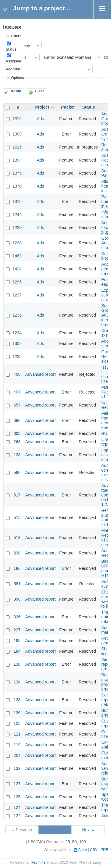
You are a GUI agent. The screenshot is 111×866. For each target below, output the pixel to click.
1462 (17, 256)
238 (17, 553)
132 (17, 768)
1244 (17, 214)
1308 (17, 343)
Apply (16, 91)
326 (17, 617)
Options (17, 78)
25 (67, 841)
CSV (94, 850)
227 (17, 630)
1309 (17, 134)
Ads (40, 118)
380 (17, 420)
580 (17, 472)
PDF (104, 850)
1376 (17, 118)
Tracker (67, 107)
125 (17, 796)
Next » (88, 830)
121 (17, 734)
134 (17, 682)
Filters (16, 36)
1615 (17, 147)
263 (17, 441)
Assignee (13, 61)
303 (17, 433)
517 (17, 495)
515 (17, 517)
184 (17, 651)
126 (17, 712)
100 (82, 841)
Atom (82, 850)
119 (17, 744)
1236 (17, 315)
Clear (39, 91)
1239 (17, 227)
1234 (17, 332)
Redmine (37, 862)
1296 (17, 282)
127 (17, 783)
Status (11, 49)
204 (17, 755)
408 (17, 374)
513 (17, 537)
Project (42, 107)
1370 (17, 186)
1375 (17, 173)
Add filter (13, 69)
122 (17, 815)
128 (17, 699)
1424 (17, 269)
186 (17, 568)
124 (17, 807)
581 (17, 583)
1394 (17, 160)
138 (17, 664)
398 (17, 599)
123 (17, 723)
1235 (17, 356)
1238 (17, 243)
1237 (17, 295)
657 (17, 405)
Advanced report (40, 374)
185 (17, 640)
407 (17, 392)
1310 (17, 201)
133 (17, 454)
